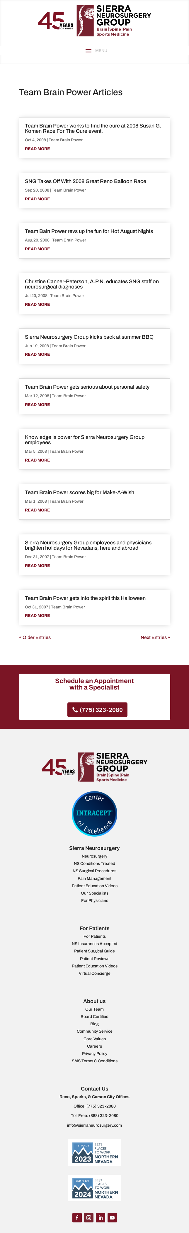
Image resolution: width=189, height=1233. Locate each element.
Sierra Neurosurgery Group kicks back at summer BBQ (89, 337)
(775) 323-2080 (101, 710)
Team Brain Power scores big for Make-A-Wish (79, 492)
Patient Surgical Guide (94, 951)
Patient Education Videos (95, 886)
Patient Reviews (94, 959)
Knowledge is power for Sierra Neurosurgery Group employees (84, 439)
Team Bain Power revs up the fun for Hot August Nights (89, 231)
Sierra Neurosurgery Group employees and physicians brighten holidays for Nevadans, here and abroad (88, 545)
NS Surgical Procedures (94, 871)
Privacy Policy (94, 1053)
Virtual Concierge (94, 973)
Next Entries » (155, 637)
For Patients (95, 936)
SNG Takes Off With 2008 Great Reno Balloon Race (85, 181)
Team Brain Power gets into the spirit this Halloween (85, 598)
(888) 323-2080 (103, 1115)
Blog (94, 1024)
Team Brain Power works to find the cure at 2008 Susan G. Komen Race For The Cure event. (93, 128)
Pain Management (94, 878)
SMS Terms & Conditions (95, 1061)
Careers (94, 1046)
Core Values (95, 1039)
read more (37, 149)
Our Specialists (94, 893)
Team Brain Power (66, 140)
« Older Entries (35, 637)
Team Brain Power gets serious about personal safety (87, 387)
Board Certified (94, 1016)
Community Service (95, 1031)
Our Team (94, 1009)
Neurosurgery (94, 856)
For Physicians (94, 900)
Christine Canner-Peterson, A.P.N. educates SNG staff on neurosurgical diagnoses (92, 284)
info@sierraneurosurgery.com (94, 1125)
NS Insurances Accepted (94, 944)
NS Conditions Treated (94, 863)
